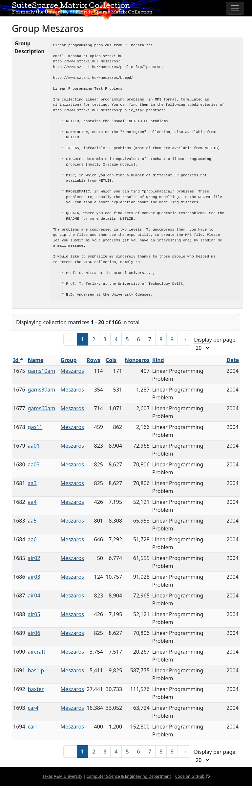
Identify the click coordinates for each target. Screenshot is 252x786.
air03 (34, 576)
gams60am (41, 408)
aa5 (32, 520)
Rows (93, 360)
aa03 (34, 464)
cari (32, 726)
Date (232, 360)
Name (36, 360)
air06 (34, 633)
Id (18, 360)
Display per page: (215, 339)
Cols (111, 360)
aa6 (32, 539)
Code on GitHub (192, 776)
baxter (36, 689)
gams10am (41, 370)
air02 (34, 558)
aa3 (32, 483)
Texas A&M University (62, 776)
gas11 (35, 427)
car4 (33, 707)
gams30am (41, 389)
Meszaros (72, 370)
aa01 (34, 445)
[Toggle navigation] (235, 8)
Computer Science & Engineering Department (128, 776)
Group (69, 360)
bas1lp (36, 670)
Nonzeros (137, 360)
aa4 (32, 501)
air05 (34, 614)
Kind (158, 360)
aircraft (37, 651)
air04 (34, 595)
